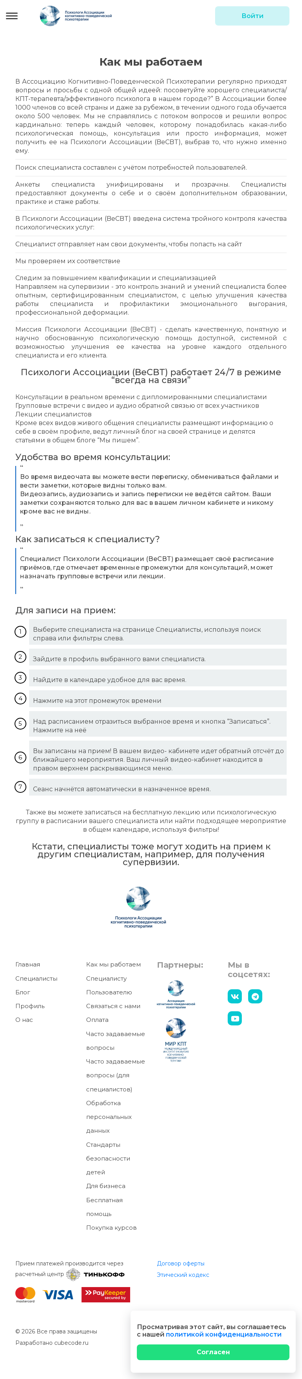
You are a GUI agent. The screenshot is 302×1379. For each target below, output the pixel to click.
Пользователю (109, 992)
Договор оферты (180, 1263)
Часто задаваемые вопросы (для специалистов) (115, 1075)
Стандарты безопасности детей (108, 1158)
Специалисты (36, 978)
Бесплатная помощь (104, 1207)
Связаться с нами (113, 1006)
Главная (27, 964)
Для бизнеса (105, 1186)
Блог (22, 992)
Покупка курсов (111, 1227)
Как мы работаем (113, 964)
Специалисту (106, 978)
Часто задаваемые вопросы (115, 1040)
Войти (252, 16)
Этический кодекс (183, 1275)
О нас (24, 1020)
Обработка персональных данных (109, 1117)
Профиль (29, 1006)
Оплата (97, 1020)
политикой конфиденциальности (224, 1334)
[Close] (213, 1352)
